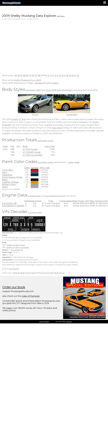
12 (53, 75)
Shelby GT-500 (19, 119)
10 (48, 75)
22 (78, 75)
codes (70, 162)
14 (58, 75)
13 (55, 75)
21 (75, 75)
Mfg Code (45, 167)
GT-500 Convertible (33, 155)
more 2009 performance (55, 196)
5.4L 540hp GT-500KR (13, 206)
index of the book (31, 296)
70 (30, 75)
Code (26, 167)
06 (33, 75)
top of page (14, 269)
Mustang (39, 83)
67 (21, 75)
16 (62, 75)
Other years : (8, 75)
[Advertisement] (23, 48)
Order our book (13, 287)
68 (24, 75)
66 (18, 75)
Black (5, 179)
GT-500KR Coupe (31, 152)
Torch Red (7, 170)
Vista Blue (7, 175)
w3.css (69, 322)
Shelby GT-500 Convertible (18, 247)
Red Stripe (57, 128)
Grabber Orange (10, 182)
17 (65, 75)
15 (60, 75)
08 (39, 75)
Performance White (12, 177)
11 (50, 75)
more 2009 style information (59, 90)
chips (76, 162)
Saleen (55, 83)
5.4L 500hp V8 (9, 203)
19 (70, 75)
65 (16, 75)
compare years (33, 90)
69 (27, 75)
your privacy (44, 322)
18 (67, 75)
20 (72, 75)
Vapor (5, 187)
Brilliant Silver (9, 184)
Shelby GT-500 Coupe (16, 245)
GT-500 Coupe (30, 149)
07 (36, 75)
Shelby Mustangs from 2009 (27, 80)
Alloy (4, 172)
